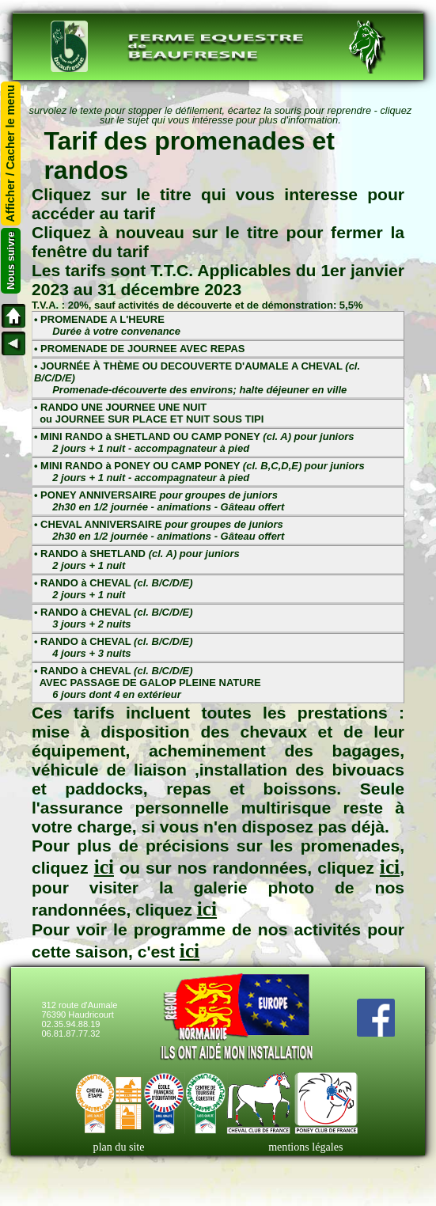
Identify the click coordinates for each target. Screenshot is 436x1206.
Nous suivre (11, 261)
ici (104, 866)
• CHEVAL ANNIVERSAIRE (159, 530)
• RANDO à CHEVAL (113, 589)
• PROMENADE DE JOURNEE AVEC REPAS (139, 349)
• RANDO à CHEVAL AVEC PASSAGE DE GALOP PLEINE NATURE (147, 682)
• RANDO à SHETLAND (137, 559)
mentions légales (305, 1146)
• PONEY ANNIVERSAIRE (159, 501)
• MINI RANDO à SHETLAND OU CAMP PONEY (194, 442)
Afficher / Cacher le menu (11, 153)
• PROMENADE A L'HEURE (107, 325)
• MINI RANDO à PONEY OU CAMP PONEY (199, 472)
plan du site (119, 1146)
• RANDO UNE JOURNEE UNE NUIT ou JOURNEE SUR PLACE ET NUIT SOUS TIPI (148, 413)
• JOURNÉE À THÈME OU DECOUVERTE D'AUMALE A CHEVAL (197, 378)
